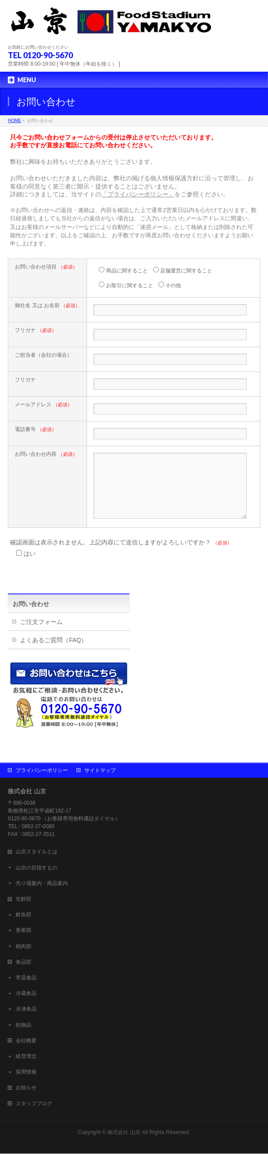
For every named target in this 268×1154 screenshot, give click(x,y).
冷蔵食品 (26, 994)
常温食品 (26, 978)
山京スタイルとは (36, 852)
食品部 (23, 962)
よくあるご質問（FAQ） (53, 653)
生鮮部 (23, 899)
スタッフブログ (34, 1104)
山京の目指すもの (36, 868)
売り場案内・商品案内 (42, 884)
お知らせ (26, 1088)
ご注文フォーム (41, 634)
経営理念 (26, 1057)
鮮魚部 (23, 915)
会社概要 (26, 1041)
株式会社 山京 (123, 1133)
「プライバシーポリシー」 (137, 194)
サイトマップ (100, 771)
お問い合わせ (31, 616)
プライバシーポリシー (42, 771)
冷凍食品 (26, 1009)
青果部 (23, 931)
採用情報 (26, 1072)
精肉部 (23, 947)
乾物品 (23, 1025)
